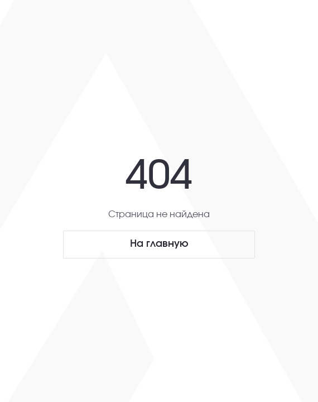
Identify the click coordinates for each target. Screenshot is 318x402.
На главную (159, 244)
